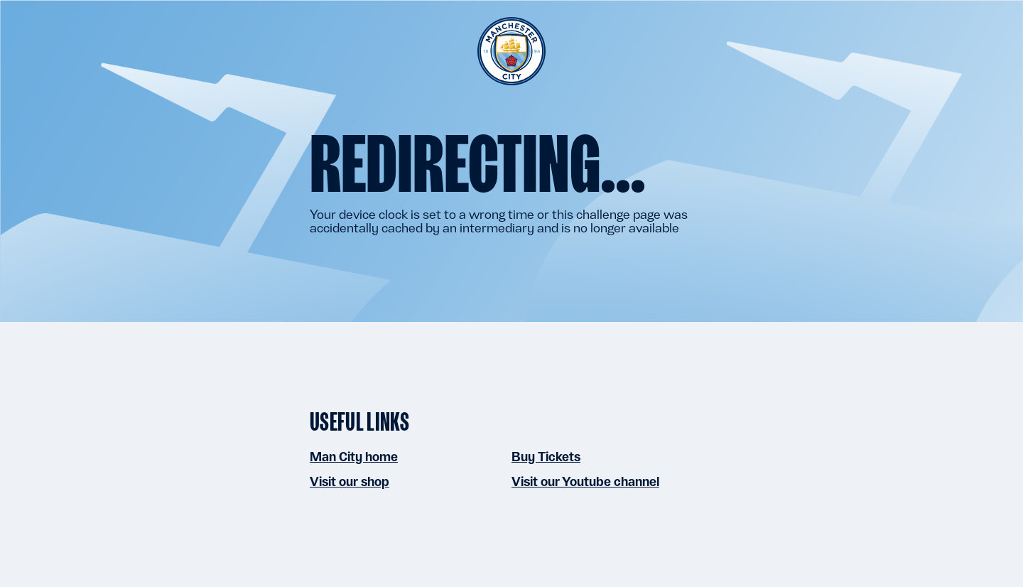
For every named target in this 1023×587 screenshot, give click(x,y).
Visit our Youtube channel (585, 481)
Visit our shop (349, 481)
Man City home (354, 456)
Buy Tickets (546, 456)
